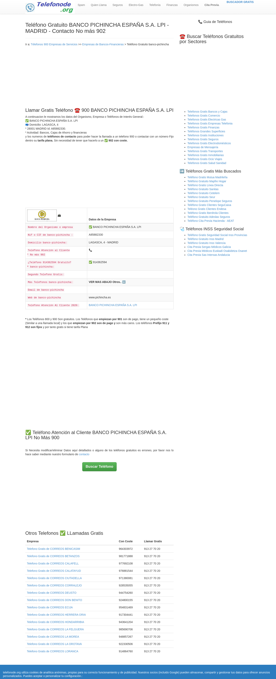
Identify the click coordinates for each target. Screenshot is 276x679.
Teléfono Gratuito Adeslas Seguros (208, 216)
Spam (81, 5)
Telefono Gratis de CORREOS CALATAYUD (54, 570)
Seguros (117, 5)
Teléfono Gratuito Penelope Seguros (209, 201)
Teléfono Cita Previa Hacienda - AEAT (210, 220)
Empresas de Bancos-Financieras (103, 44)
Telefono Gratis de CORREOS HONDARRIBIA (55, 622)
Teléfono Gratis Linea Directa (205, 185)
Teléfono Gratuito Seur (201, 197)
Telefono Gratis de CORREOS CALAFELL (53, 563)
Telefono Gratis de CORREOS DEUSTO (51, 592)
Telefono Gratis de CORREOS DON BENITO (54, 600)
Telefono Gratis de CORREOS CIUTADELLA (54, 578)
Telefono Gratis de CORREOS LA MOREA (53, 636)
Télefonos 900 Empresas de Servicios (54, 44)
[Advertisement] (99, 76)
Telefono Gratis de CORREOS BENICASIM (53, 548)
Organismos (191, 5)
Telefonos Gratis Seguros (202, 139)
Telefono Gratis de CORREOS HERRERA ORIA (56, 614)
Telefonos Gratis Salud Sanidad (206, 163)
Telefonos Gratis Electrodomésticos (209, 143)
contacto (84, 454)
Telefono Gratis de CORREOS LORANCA (52, 651)
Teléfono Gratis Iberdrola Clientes (208, 212)
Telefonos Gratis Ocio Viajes (204, 159)
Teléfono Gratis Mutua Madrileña (207, 177)
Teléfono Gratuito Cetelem (203, 193)
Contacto (197, 668)
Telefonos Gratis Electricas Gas (206, 119)
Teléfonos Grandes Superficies (206, 131)
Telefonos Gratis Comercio (203, 115)
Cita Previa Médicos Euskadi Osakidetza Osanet (217, 250)
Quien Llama (99, 5)
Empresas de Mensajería (202, 147)
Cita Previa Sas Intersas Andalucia (208, 254)
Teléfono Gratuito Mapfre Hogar (206, 181)
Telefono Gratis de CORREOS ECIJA (50, 607)
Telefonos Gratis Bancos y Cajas (207, 111)
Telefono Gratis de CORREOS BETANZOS (53, 556)
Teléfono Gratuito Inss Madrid (205, 239)
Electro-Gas (136, 5)
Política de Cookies (177, 668)
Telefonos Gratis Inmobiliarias (205, 155)
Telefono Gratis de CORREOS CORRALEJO (54, 585)
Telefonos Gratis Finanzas (203, 127)
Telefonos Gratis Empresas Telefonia (210, 123)
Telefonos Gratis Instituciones (205, 135)
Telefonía (155, 5)
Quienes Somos (113, 668)
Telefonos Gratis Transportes (205, 151)
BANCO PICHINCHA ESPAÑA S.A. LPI (113, 305)
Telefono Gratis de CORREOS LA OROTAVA (54, 644)
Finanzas (172, 5)
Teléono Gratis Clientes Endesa (206, 209)
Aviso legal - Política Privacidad (144, 668)
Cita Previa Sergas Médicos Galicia (209, 246)
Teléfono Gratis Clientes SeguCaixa (209, 205)
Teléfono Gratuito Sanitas (202, 189)
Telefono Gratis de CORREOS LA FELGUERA (55, 629)
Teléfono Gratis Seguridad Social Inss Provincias (217, 235)
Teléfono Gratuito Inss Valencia (206, 243)
